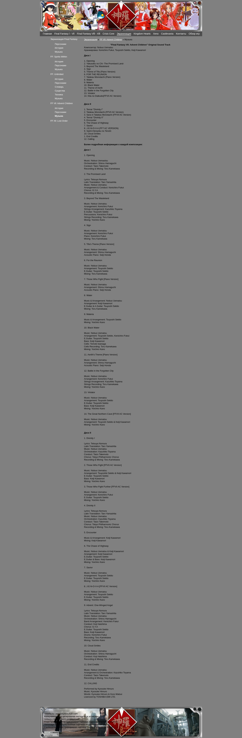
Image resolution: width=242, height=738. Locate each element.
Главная (47, 33)
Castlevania (167, 33)
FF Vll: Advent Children (111, 39)
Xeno (156, 33)
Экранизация (124, 33)
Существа (60, 90)
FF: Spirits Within (58, 56)
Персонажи (60, 44)
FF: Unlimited (56, 74)
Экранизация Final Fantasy (63, 39)
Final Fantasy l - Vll (64, 33)
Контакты (181, 33)
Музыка (59, 52)
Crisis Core (108, 33)
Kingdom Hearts (142, 33)
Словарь (59, 87)
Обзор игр (194, 33)
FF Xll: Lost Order (59, 121)
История (59, 48)
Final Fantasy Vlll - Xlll (88, 33)
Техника (59, 94)
